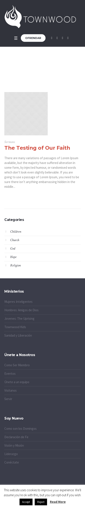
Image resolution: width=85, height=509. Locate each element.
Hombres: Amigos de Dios (21, 310)
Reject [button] (40, 502)
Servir (8, 399)
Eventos (10, 373)
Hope (13, 257)
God (12, 248)
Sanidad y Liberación (18, 335)
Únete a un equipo (16, 382)
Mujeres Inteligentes (18, 302)
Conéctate (11, 462)
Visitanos (10, 390)
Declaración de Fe (16, 437)
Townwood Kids (15, 327)
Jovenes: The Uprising (19, 318)
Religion (15, 265)
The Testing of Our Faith (37, 148)
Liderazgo (11, 454)
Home (35, 76)
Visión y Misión (14, 445)
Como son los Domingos (20, 428)
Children (15, 231)
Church (14, 240)
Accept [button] (26, 502)
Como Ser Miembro (17, 365)
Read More (58, 502)
